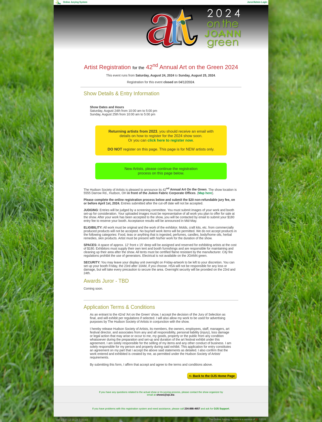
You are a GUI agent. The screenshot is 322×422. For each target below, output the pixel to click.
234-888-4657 (192, 408)
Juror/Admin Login (257, 2)
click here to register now (170, 140)
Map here (205, 193)
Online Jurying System (75, 2)
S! (257, 419)
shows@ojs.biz (165, 394)
